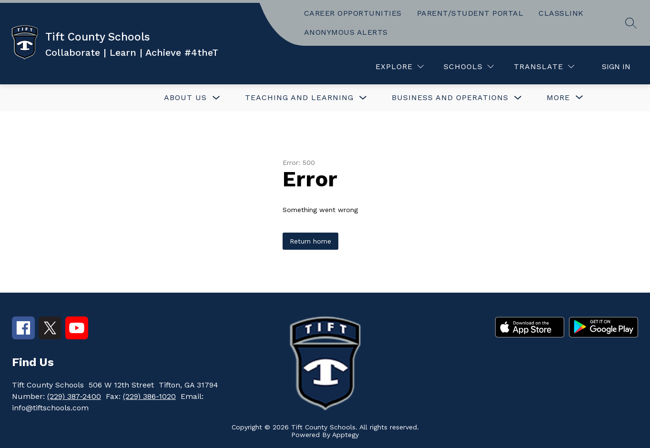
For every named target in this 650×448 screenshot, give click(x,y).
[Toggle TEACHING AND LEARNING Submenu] (363, 98)
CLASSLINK (561, 13)
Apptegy (345, 434)
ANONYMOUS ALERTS (346, 32)
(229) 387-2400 (74, 396)
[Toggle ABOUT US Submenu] (216, 98)
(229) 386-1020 (149, 396)
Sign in (616, 66)
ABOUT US (185, 97)
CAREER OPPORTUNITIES (353, 13)
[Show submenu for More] (558, 97)
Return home (310, 241)
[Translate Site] (544, 66)
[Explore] (399, 66)
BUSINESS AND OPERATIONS (450, 97)
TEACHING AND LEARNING (299, 97)
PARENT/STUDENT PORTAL (470, 13)
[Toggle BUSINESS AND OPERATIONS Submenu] (518, 98)
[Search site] (631, 23)
